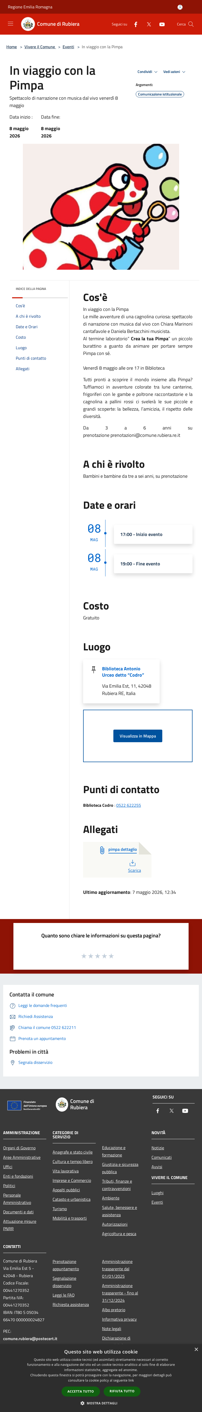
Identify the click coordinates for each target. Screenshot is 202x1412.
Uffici (7, 1167)
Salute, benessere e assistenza (119, 1211)
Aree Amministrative (22, 1157)
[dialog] (101, 1378)
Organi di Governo (19, 1148)
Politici (9, 1185)
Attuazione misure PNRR (19, 1225)
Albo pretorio (113, 1310)
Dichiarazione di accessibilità (116, 1342)
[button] (101, 1403)
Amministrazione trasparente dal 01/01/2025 (117, 1268)
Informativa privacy (119, 1319)
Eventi (68, 47)
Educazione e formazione (113, 1151)
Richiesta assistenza (71, 1304)
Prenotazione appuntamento (66, 1265)
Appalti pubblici (66, 1190)
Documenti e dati (18, 1212)
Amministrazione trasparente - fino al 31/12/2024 (120, 1292)
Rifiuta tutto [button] (122, 1391)
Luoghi (158, 1193)
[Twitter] (147, 24)
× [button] (196, 1350)
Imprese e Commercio (72, 1180)
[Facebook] (133, 24)
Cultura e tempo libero (73, 1161)
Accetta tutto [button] (81, 1391)
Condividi (148, 72)
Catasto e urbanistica (71, 1199)
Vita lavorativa (66, 1171)
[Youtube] (160, 24)
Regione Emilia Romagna (30, 7)
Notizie (158, 1148)
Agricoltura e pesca (119, 1233)
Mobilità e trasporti (70, 1218)
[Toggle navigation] (10, 23)
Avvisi (157, 1167)
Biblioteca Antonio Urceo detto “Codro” (123, 671)
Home (11, 47)
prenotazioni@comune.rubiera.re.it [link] (145, 435)
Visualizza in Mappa (138, 736)
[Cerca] (191, 24)
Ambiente (110, 1198)
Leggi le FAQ (64, 1295)
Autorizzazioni (115, 1224)
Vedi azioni (175, 72)
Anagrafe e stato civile (73, 1152)
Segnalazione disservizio (64, 1282)
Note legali (111, 1328)
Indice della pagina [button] (31, 288)
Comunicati (162, 1157)
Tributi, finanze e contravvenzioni (117, 1185)
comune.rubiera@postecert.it (30, 1338)
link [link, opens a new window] (131, 1380)
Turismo (60, 1209)
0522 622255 (128, 805)
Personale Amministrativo (17, 1199)
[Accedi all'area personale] (180, 7)
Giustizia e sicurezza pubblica (120, 1168)
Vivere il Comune (40, 47)
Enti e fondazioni (18, 1176)
